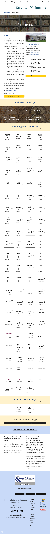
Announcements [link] (35, 1)
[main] (25, 9)
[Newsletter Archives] (36, 75)
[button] (48, 1)
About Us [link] (26, 1)
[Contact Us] (19, 494)
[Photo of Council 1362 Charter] (14, 96)
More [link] (43, 1)
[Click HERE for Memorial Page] (25, 423)
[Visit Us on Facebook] (41, 494)
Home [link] (21, 1)
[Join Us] (30, 494)
